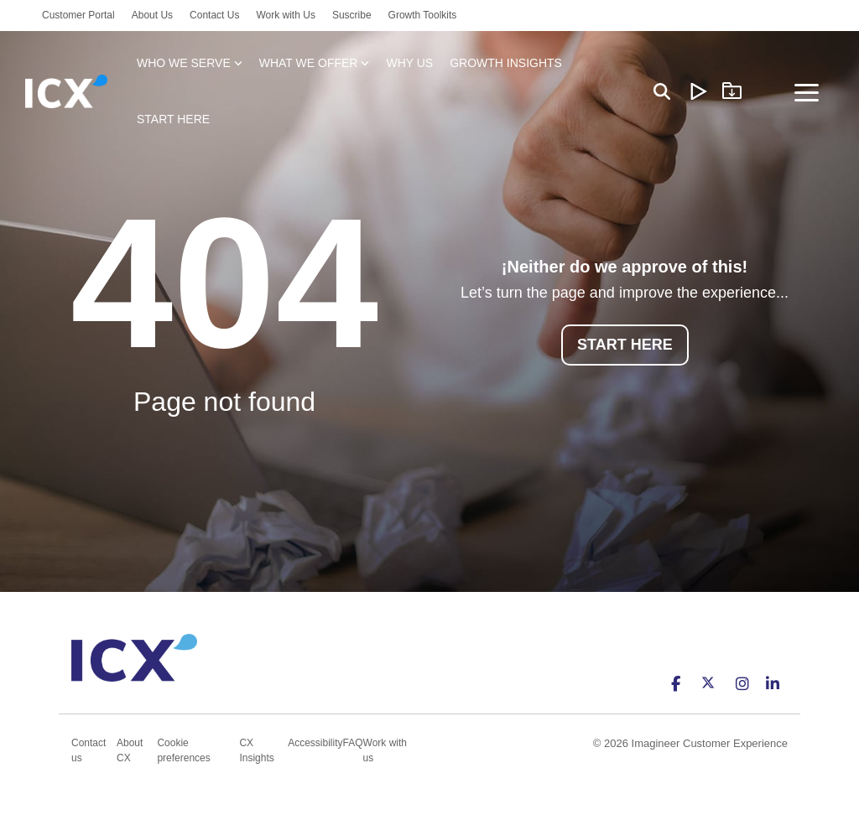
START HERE (173, 119)
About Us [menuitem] (152, 15)
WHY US (409, 63)
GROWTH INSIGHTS (506, 63)
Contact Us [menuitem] (214, 15)
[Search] (662, 92)
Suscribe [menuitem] (352, 15)
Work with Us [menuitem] (285, 15)
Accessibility (315, 743)
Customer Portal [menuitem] (78, 15)
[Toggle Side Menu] (806, 91)
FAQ (353, 743)
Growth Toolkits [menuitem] (422, 15)
